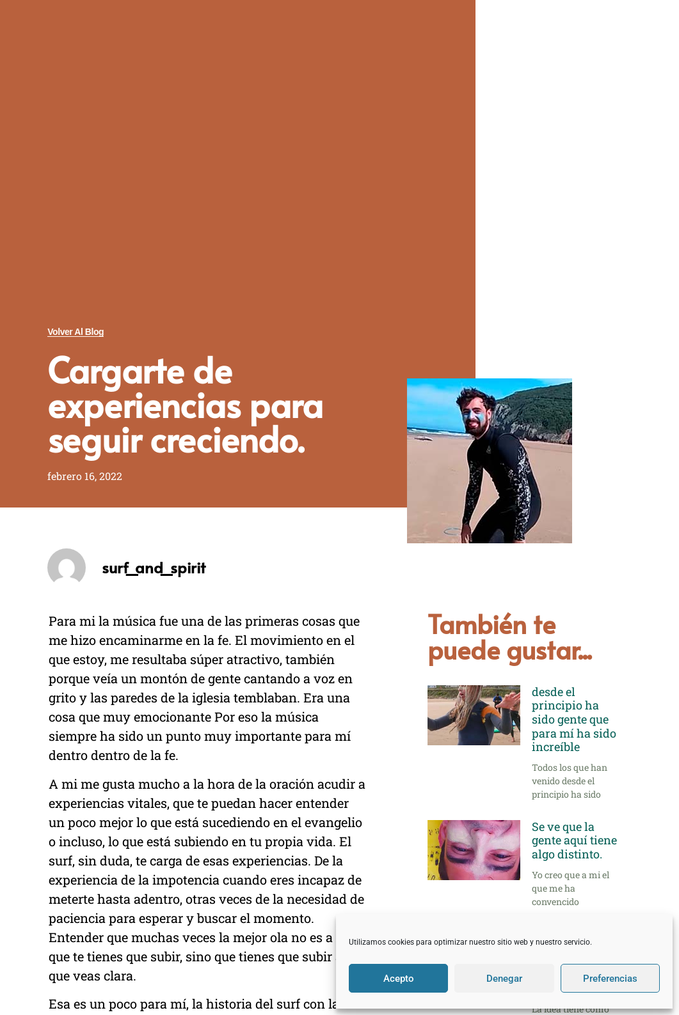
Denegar (504, 978)
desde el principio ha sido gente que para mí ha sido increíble (574, 719)
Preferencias (610, 978)
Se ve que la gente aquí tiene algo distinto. (574, 840)
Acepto (398, 978)
